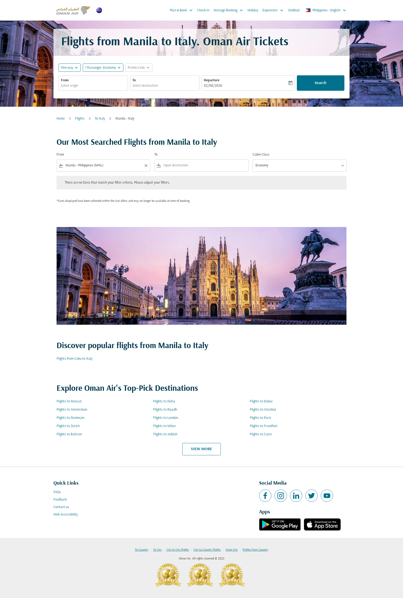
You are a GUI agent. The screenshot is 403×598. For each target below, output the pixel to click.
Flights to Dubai (261, 401)
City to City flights (178, 549)
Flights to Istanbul (263, 410)
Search (320, 83)
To (134, 80)
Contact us (61, 507)
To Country (141, 549)
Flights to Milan (164, 426)
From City (232, 549)
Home (61, 119)
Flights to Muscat (69, 401)
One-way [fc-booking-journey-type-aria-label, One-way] (67, 68)
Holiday (253, 10)
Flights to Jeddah (165, 434)
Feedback (60, 500)
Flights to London (165, 418)
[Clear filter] (145, 165)
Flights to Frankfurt (264, 426)
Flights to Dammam (70, 418)
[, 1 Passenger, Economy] (100, 67)
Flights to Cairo (261, 434)
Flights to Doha (164, 401)
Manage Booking (229, 10)
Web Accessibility (65, 515)
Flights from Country (255, 549)
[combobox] (93, 85)
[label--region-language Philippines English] (326, 10)
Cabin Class (261, 155)
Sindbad (293, 10)
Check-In (203, 10)
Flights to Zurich (68, 426)
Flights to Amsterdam (72, 410)
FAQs (57, 492)
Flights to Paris (260, 418)
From (65, 80)
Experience (274, 10)
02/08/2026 (213, 86)
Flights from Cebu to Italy (75, 359)
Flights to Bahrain (69, 434)
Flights (80, 119)
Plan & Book (182, 10)
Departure (211, 80)
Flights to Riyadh (165, 410)
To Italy (100, 119)
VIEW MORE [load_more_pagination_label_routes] (201, 449)
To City (157, 549)
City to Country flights (207, 549)
